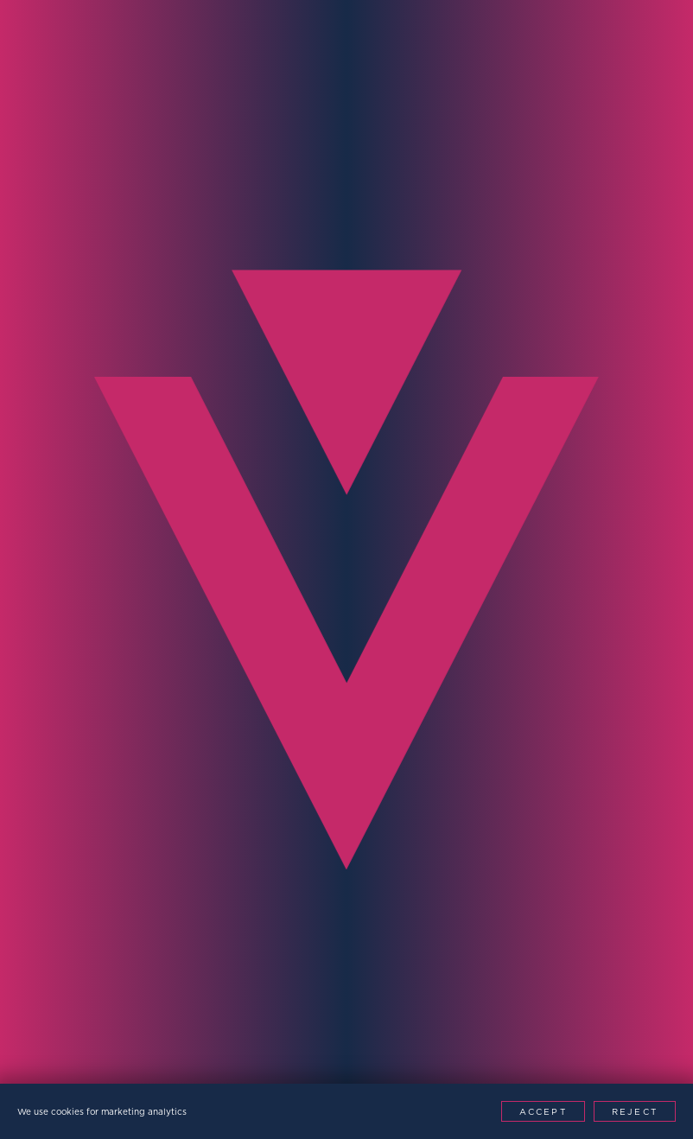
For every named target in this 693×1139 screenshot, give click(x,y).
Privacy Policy (126, 1044)
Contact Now (567, 836)
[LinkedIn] (523, 1077)
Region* (49, 693)
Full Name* (63, 499)
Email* (380, 499)
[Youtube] (562, 1077)
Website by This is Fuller (531, 1044)
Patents (400, 1044)
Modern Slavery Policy (276, 1044)
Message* (393, 693)
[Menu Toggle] (650, 42)
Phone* (46, 596)
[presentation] (148, 814)
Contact (146, 290)
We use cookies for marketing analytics (102, 1111)
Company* (395, 596)
